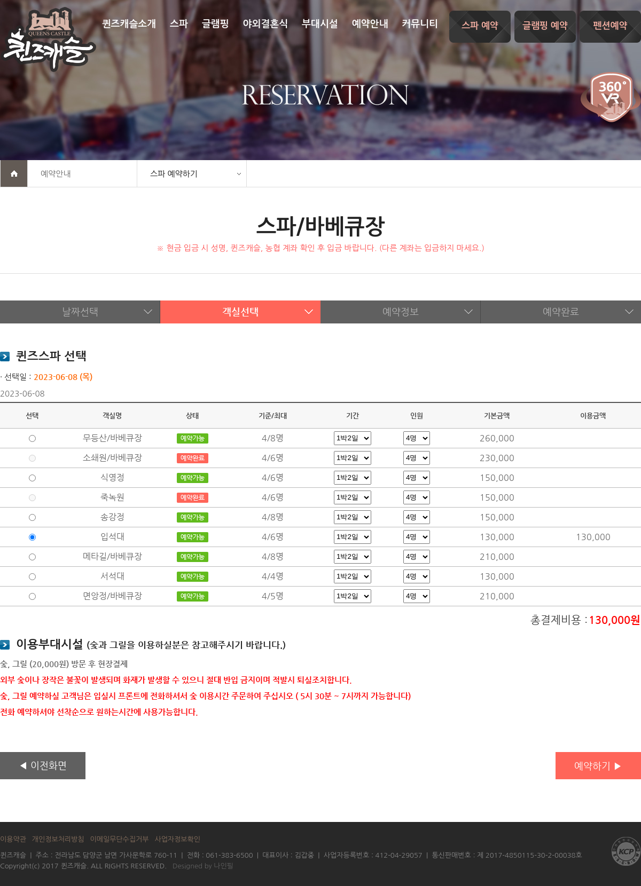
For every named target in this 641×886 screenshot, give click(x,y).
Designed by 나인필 (203, 866)
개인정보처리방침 (58, 839)
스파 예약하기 (174, 174)
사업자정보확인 (177, 839)
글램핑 (215, 24)
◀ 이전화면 (43, 765)
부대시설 (320, 24)
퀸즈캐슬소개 (129, 24)
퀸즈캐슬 (48, 39)
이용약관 (13, 839)
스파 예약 (480, 25)
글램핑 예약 (545, 25)
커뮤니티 (420, 24)
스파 (179, 24)
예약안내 (370, 24)
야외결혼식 (265, 24)
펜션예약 (610, 25)
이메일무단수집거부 (119, 839)
